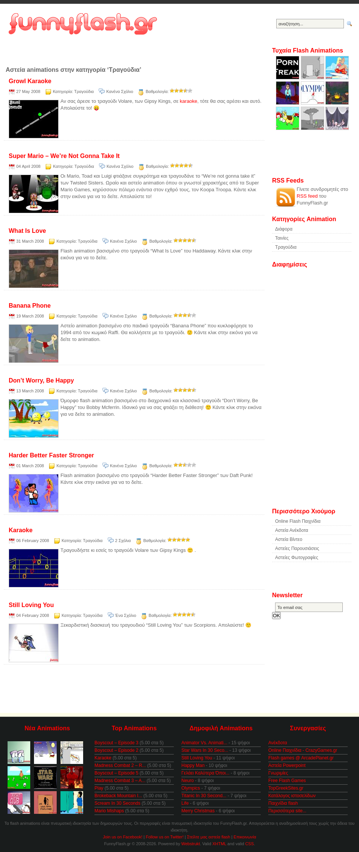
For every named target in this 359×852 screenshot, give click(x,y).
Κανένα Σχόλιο (119, 91)
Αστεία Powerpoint (286, 765)
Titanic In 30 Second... (203, 795)
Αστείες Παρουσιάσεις (297, 548)
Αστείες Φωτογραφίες (296, 557)
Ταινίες (281, 238)
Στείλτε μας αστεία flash (208, 837)
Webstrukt (190, 843)
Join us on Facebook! (122, 837)
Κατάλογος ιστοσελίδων (292, 795)
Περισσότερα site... (287, 810)
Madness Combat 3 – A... (119, 780)
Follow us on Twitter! (165, 837)
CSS (249, 843)
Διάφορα (283, 229)
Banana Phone (30, 305)
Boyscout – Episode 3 (116, 742)
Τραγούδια (84, 91)
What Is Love (27, 231)
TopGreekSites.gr (285, 788)
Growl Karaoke (30, 81)
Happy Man (192, 765)
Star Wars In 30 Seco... (204, 750)
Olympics (190, 788)
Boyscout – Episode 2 (116, 750)
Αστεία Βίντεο (288, 539)
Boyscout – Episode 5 (116, 773)
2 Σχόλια (123, 540)
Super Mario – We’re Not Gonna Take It (64, 156)
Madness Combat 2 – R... (120, 765)
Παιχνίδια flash (283, 803)
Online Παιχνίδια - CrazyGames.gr (302, 750)
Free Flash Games (287, 780)
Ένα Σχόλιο (125, 615)
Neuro (187, 780)
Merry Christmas (198, 810)
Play (98, 788)
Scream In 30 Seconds (117, 803)
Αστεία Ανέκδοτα (291, 530)
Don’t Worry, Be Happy (41, 380)
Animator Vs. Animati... (204, 742)
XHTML (219, 843)
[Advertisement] (130, 55)
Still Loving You (31, 605)
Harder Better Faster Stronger (51, 455)
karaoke (188, 101)
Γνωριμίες (278, 773)
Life (185, 803)
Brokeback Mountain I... (118, 795)
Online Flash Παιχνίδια (297, 521)
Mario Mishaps (109, 810)
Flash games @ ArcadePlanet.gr (301, 758)
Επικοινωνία (245, 837)
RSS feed (307, 196)
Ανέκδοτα (277, 742)
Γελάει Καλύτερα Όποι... (205, 773)
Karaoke (20, 530)
